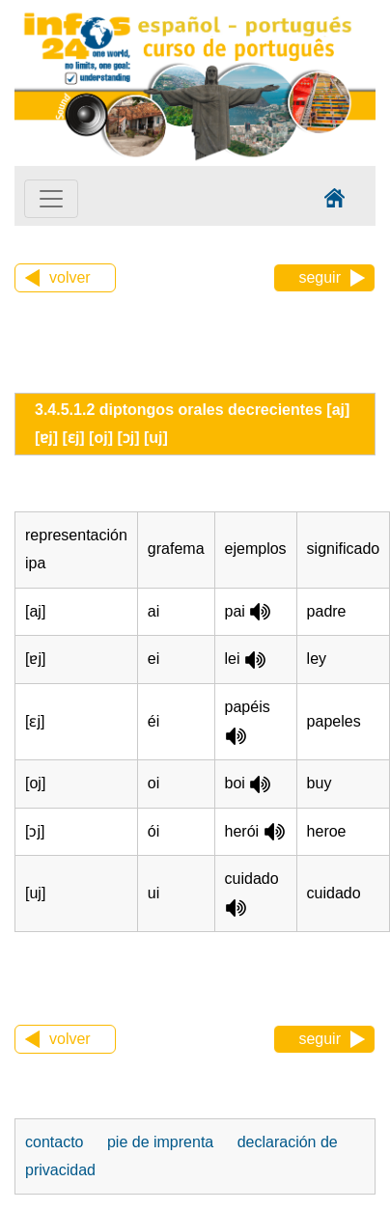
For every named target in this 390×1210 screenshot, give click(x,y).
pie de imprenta (160, 1142)
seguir (319, 277)
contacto (54, 1142)
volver (70, 277)
